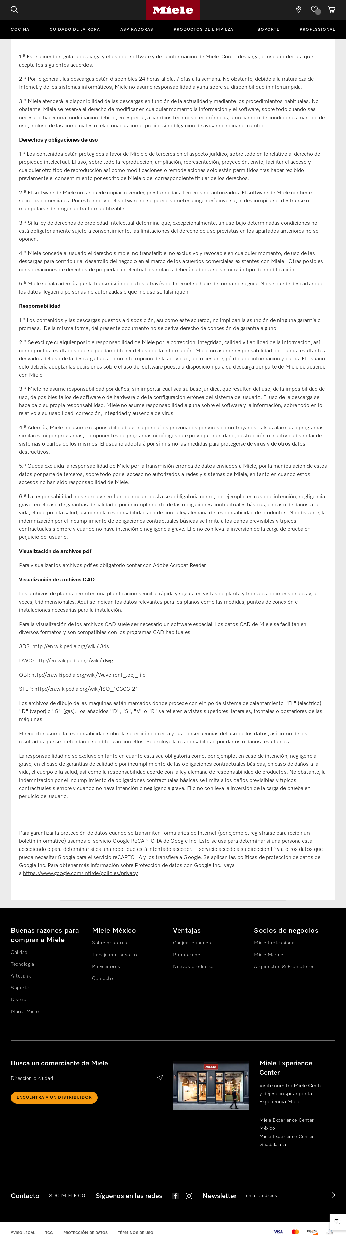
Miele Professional (275, 943)
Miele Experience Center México (286, 1124)
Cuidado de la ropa (75, 30)
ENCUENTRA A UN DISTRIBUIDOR (54, 1098)
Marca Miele (25, 1011)
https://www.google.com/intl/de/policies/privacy (80, 874)
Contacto (102, 978)
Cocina (20, 30)
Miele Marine (268, 955)
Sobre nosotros (109, 943)
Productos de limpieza (203, 30)
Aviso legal (23, 1233)
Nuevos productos (194, 966)
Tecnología (22, 964)
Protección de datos (85, 1233)
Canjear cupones (192, 943)
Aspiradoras (136, 30)
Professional (317, 30)
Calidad (19, 952)
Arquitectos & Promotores (284, 966)
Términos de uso (135, 1233)
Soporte (268, 30)
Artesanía (21, 976)
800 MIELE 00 (67, 1196)
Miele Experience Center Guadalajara (286, 1140)
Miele (173, 10)
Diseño (18, 999)
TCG (49, 1233)
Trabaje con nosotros (116, 955)
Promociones (188, 955)
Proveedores (106, 966)
